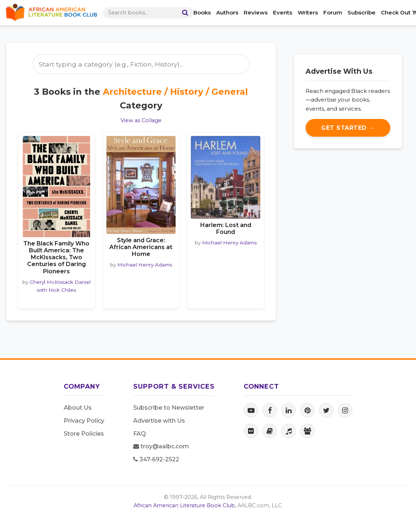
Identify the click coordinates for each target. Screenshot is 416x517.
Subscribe (361, 12)
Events (282, 12)
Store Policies (84, 433)
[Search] (183, 13)
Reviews (256, 12)
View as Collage (141, 120)
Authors (227, 12)
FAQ (139, 433)
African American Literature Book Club (184, 505)
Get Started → (348, 127)
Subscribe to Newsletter (168, 407)
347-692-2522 (156, 459)
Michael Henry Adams (144, 265)
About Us (78, 407)
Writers (308, 12)
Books (202, 12)
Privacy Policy (84, 420)
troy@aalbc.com (161, 446)
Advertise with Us (159, 420)
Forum (332, 12)
